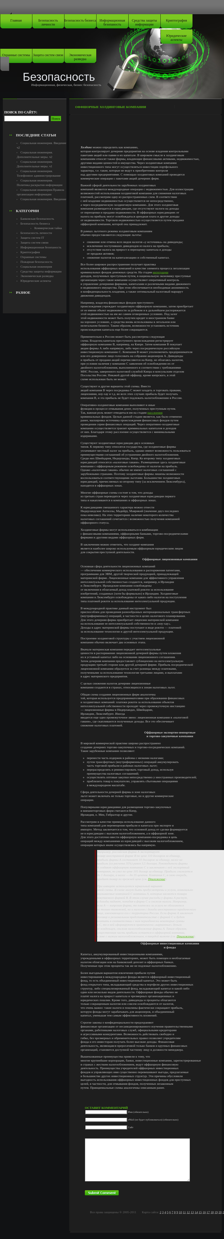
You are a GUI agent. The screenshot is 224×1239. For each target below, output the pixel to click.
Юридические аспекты (176, 38)
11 (184, 1212)
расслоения (155, 412)
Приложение (156, 879)
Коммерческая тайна (48, 228)
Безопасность (59, 77)
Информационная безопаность (112, 22)
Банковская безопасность (37, 218)
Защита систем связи (48, 55)
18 (212, 1212)
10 (180, 1212)
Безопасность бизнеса (80, 20)
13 (192, 1212)
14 (196, 1212)
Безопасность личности (48, 22)
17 (208, 1212)
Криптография (176, 20)
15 (200, 1212)
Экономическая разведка (80, 57)
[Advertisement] (36, 117)
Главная (16, 20)
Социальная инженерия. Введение (43, 199)
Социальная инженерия (36, 266)
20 (220, 1212)
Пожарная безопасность (36, 261)
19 (216, 1212)
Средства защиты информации (144, 22)
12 (188, 1212)
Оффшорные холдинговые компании (110, 107)
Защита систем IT (32, 237)
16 (204, 1212)
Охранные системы (16, 55)
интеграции (160, 272)
